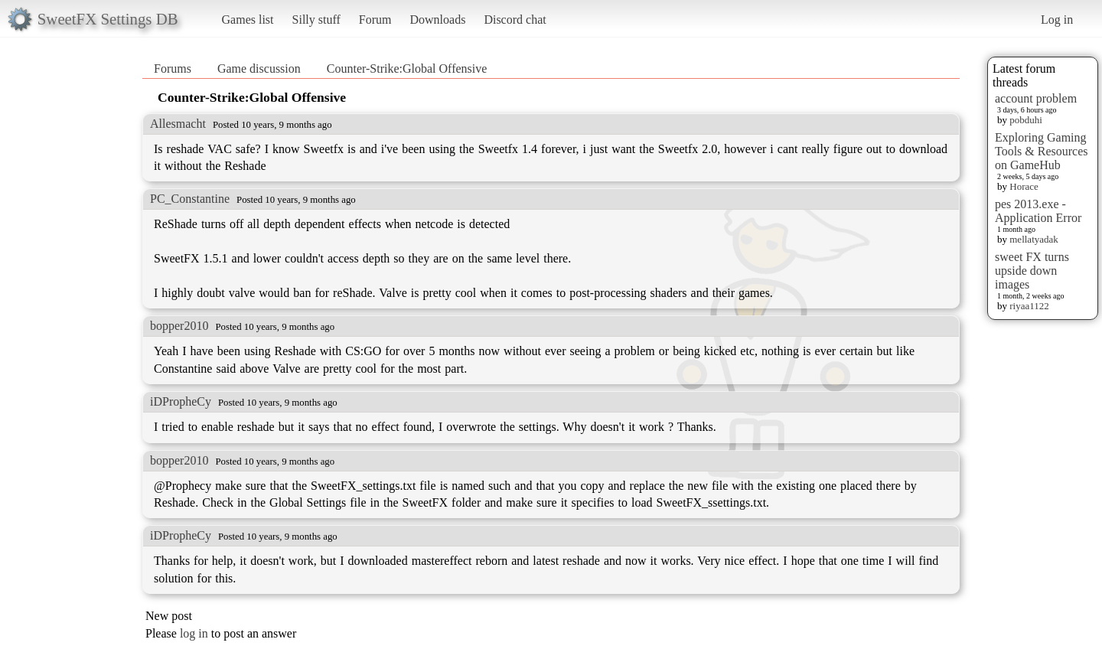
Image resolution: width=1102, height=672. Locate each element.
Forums (172, 68)
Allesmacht (178, 123)
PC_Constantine (190, 198)
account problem (1036, 98)
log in (194, 633)
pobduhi (1025, 120)
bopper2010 (179, 325)
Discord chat (515, 19)
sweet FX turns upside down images (1032, 270)
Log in (1057, 19)
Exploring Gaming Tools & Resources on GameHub (1041, 151)
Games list (248, 19)
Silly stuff (316, 19)
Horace (1023, 186)
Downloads (437, 19)
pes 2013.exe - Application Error (1038, 210)
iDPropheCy (180, 401)
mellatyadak (1033, 239)
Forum (375, 19)
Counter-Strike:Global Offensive (407, 68)
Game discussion (259, 68)
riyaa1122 (1029, 306)
